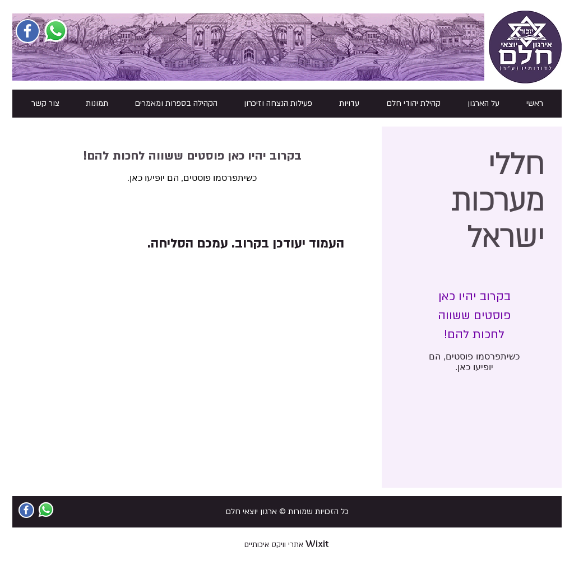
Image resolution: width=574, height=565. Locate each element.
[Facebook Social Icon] (27, 31)
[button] (483, 103)
